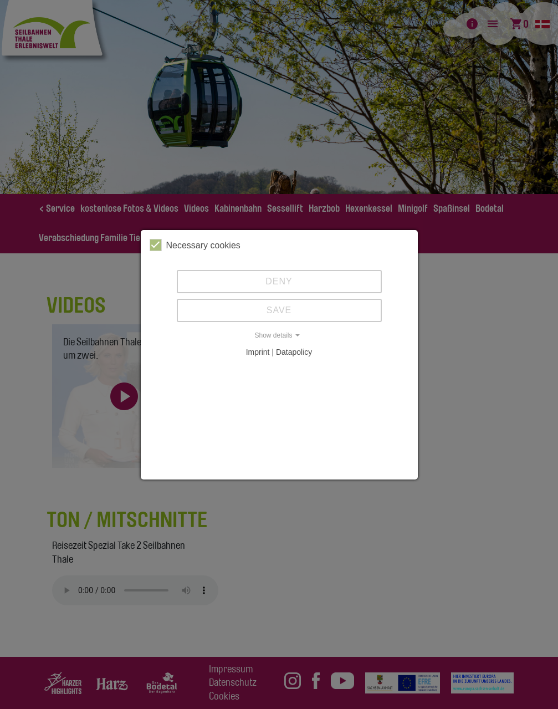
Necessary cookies (195, 245)
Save (279, 310)
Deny (278, 281)
